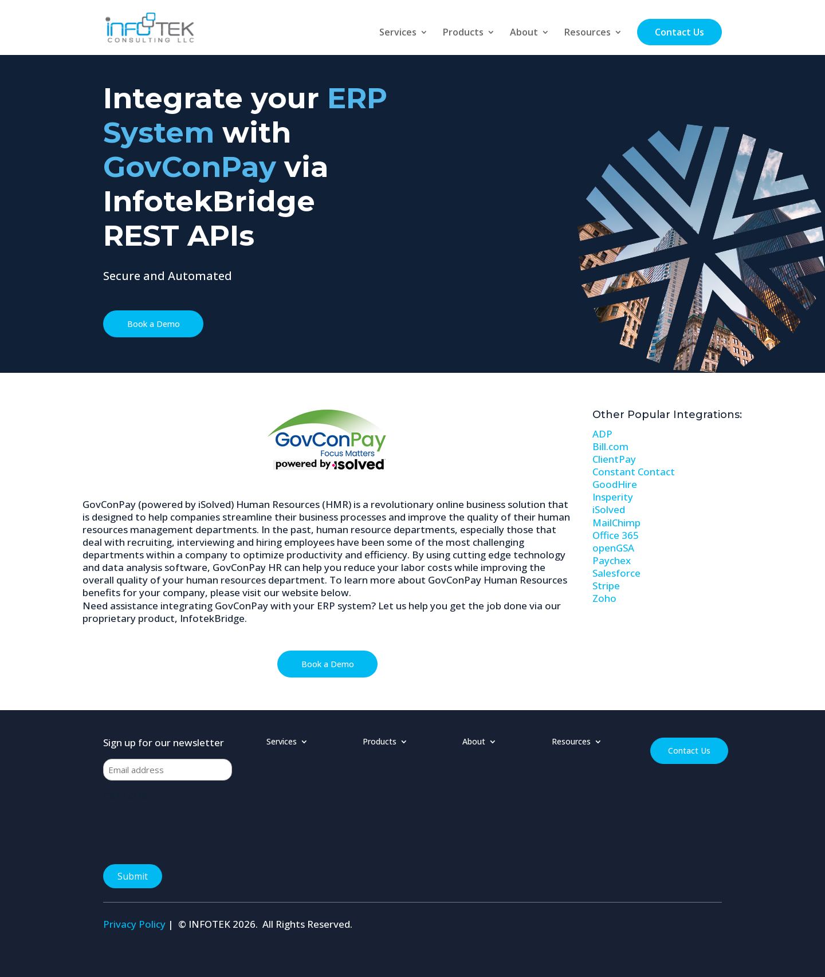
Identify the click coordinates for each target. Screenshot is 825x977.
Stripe (606, 585)
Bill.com (610, 446)
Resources (587, 33)
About (524, 33)
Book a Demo (153, 323)
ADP (602, 433)
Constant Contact (633, 471)
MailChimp (616, 522)
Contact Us (679, 32)
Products (463, 33)
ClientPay (614, 459)
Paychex (611, 560)
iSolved (608, 509)
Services (398, 33)
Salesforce (616, 573)
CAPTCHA (125, 796)
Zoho (604, 598)
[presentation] (190, 829)
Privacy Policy (134, 924)
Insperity (612, 496)
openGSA (613, 547)
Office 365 (615, 535)
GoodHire (614, 484)
